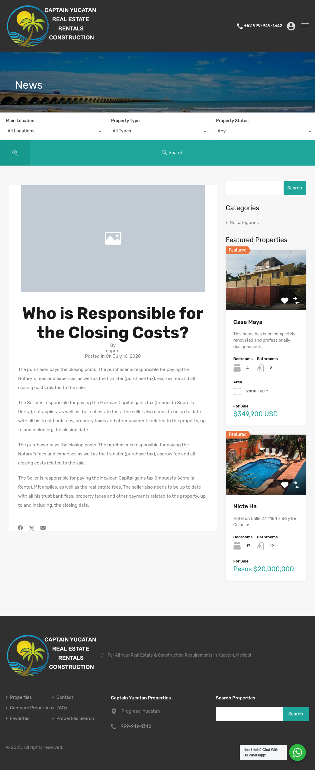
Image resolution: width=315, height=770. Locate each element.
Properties (21, 697)
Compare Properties (31, 708)
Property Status (232, 120)
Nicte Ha (245, 506)
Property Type (125, 120)
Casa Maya (248, 321)
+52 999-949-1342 (263, 26)
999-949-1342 (136, 726)
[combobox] (52, 132)
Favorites (19, 718)
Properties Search (75, 718)
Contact (64, 697)
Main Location (20, 120)
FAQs (61, 708)
